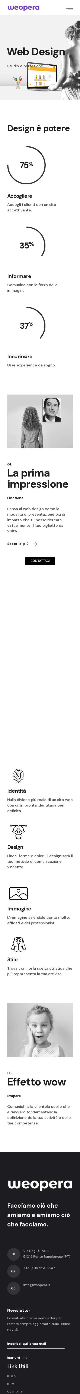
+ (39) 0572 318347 (39, 1268)
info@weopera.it (36, 1285)
